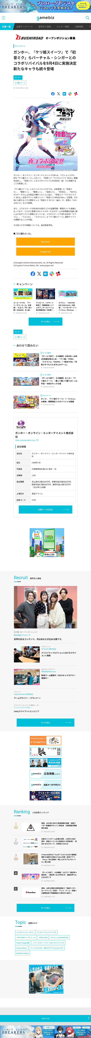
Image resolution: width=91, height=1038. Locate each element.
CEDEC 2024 (43, 937)
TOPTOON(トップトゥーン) (25, 937)
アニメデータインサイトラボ (46, 932)
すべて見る (45, 321)
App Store (45, 241)
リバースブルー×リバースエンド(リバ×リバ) (48, 943)
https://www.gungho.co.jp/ (26, 440)
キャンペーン (20, 46)
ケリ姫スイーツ (20, 83)
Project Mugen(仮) (23, 943)
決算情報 (79, 26)
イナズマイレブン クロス (24, 932)
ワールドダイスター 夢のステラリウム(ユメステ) (46, 948)
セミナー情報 (63, 26)
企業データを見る (45, 509)
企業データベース (24, 26)
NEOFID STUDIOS (22, 953)
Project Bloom (21, 948)
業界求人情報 (44, 26)
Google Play (45, 251)
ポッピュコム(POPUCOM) (59, 937)
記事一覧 (6, 26)
